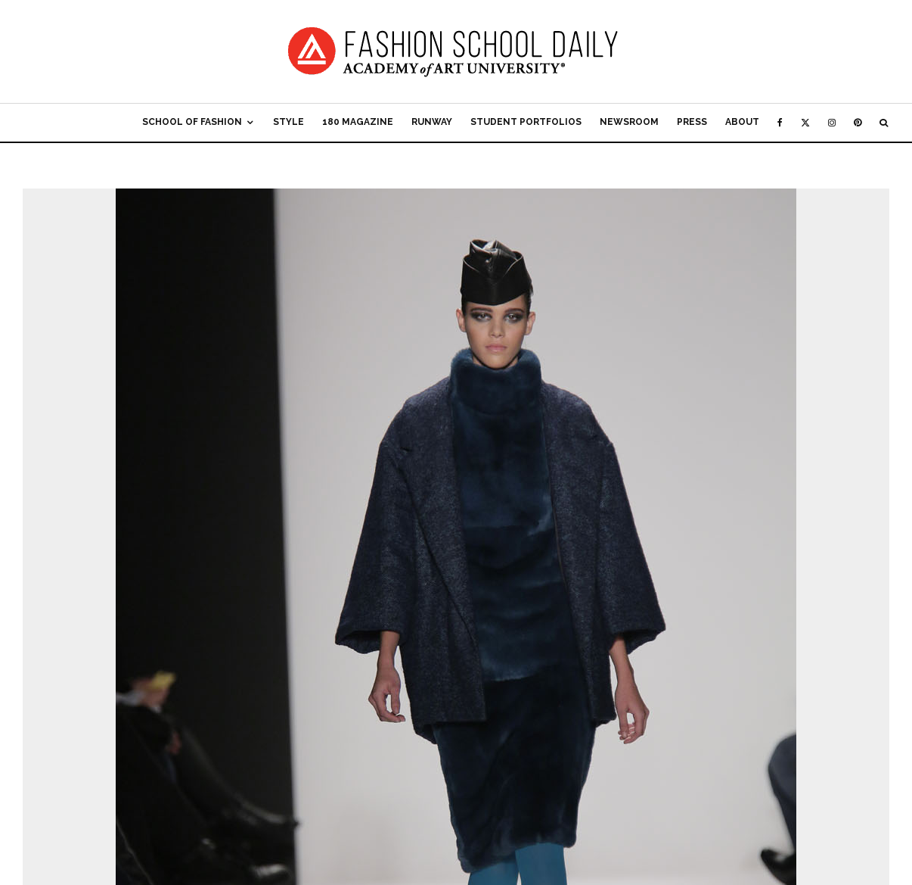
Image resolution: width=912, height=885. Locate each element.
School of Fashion (192, 122)
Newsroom (629, 122)
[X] (805, 123)
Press (692, 122)
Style (288, 122)
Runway (431, 122)
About (742, 122)
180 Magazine (357, 122)
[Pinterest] (857, 123)
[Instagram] (832, 123)
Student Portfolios (526, 122)
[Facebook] (780, 123)
